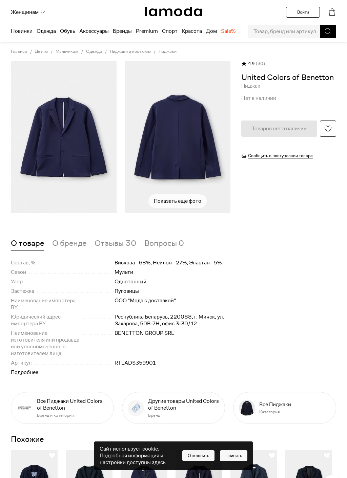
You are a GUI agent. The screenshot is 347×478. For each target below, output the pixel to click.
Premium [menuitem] (147, 31)
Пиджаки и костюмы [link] (130, 51)
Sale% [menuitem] (228, 31)
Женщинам (28, 12)
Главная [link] (19, 51)
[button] (328, 31)
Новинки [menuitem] (22, 31)
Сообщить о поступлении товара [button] (280, 155)
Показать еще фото (177, 201)
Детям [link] (41, 51)
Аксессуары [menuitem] (94, 31)
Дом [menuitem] (211, 31)
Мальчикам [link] (67, 51)
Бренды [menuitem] (122, 31)
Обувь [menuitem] (67, 31)
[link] (173, 11)
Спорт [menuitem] (170, 31)
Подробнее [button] (24, 372)
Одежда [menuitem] (46, 31)
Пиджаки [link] (168, 51)
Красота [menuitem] (192, 31)
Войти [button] (303, 12)
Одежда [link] (94, 51)
